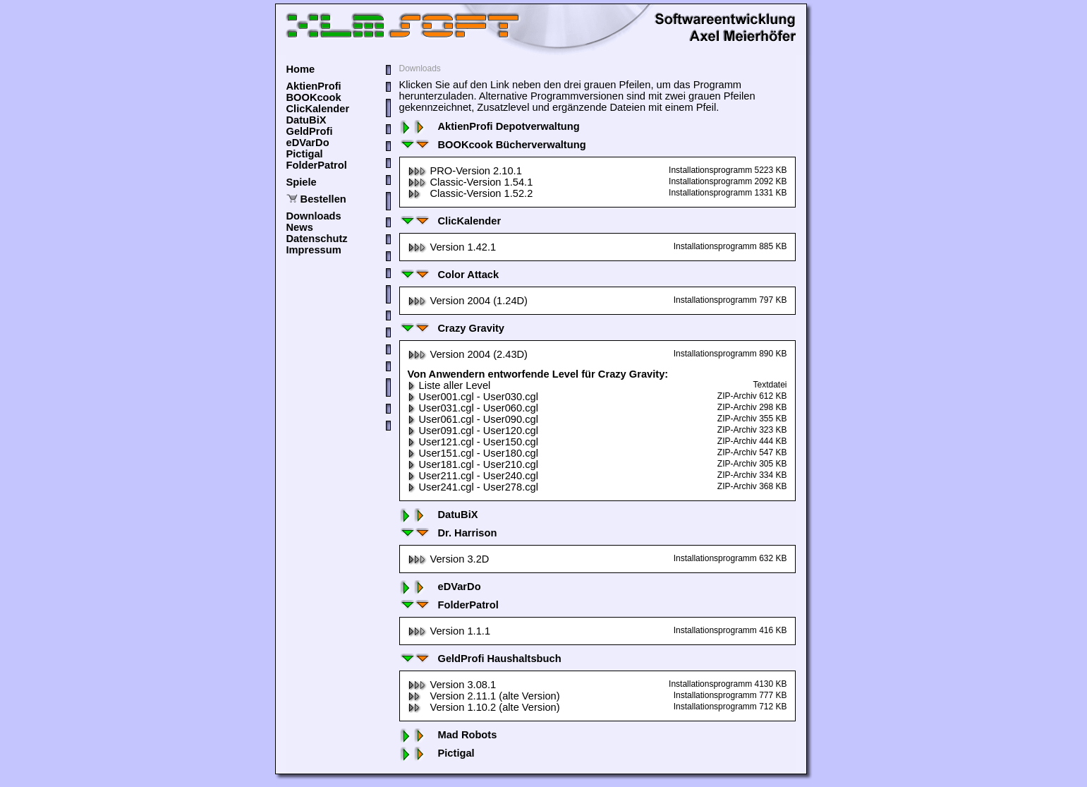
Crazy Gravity (452, 328)
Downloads (313, 216)
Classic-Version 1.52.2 (470, 193)
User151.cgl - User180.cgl (473, 453)
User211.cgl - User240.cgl (473, 475)
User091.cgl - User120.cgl (473, 430)
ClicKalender (318, 108)
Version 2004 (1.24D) (468, 300)
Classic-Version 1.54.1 (470, 182)
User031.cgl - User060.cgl (473, 408)
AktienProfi (313, 86)
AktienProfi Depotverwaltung (489, 126)
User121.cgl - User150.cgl (473, 441)
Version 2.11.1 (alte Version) (484, 696)
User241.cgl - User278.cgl (473, 487)
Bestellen (323, 199)
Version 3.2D (449, 559)
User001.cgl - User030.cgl (473, 396)
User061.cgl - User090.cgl (473, 419)
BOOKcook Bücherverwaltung (492, 144)
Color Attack (449, 274)
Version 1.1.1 (449, 631)
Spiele (301, 182)
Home (300, 69)
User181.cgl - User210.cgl (473, 464)
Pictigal (304, 154)
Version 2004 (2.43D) (468, 354)
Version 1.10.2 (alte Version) (484, 707)
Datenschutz (317, 238)
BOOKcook (313, 97)
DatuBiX (306, 120)
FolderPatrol (316, 165)
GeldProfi (309, 131)
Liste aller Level (449, 385)
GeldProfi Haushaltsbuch (480, 658)
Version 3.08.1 (452, 684)
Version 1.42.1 (452, 247)
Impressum (313, 250)
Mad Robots (448, 734)
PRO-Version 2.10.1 (465, 170)
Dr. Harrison (448, 533)
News (299, 227)
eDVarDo (307, 142)
